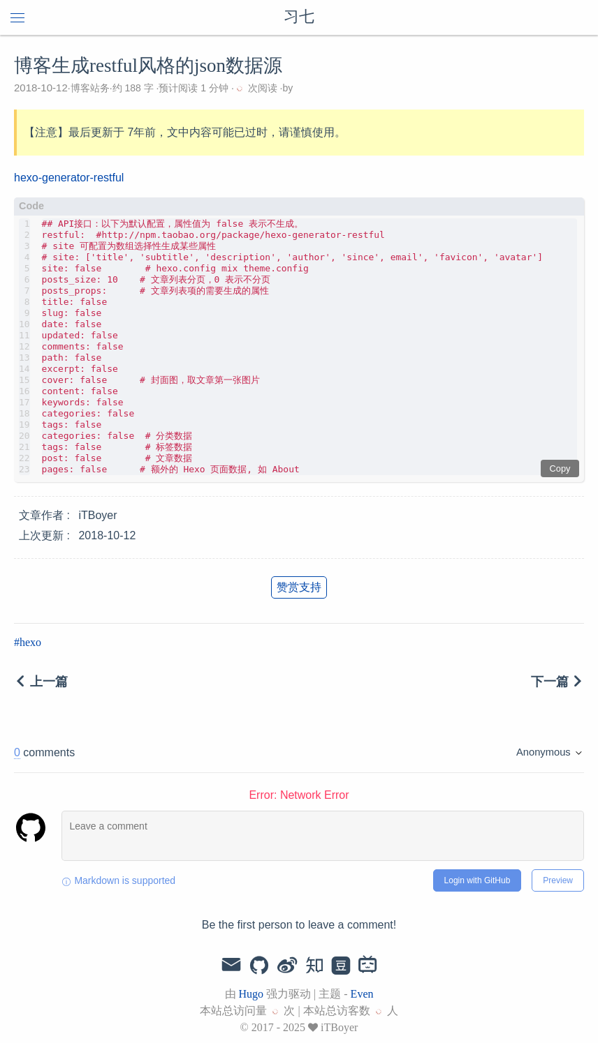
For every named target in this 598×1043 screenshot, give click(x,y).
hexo (30, 642)
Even (362, 994)
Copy (560, 468)
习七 (299, 17)
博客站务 (90, 87)
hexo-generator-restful (69, 177)
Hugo (251, 994)
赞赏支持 (299, 587)
